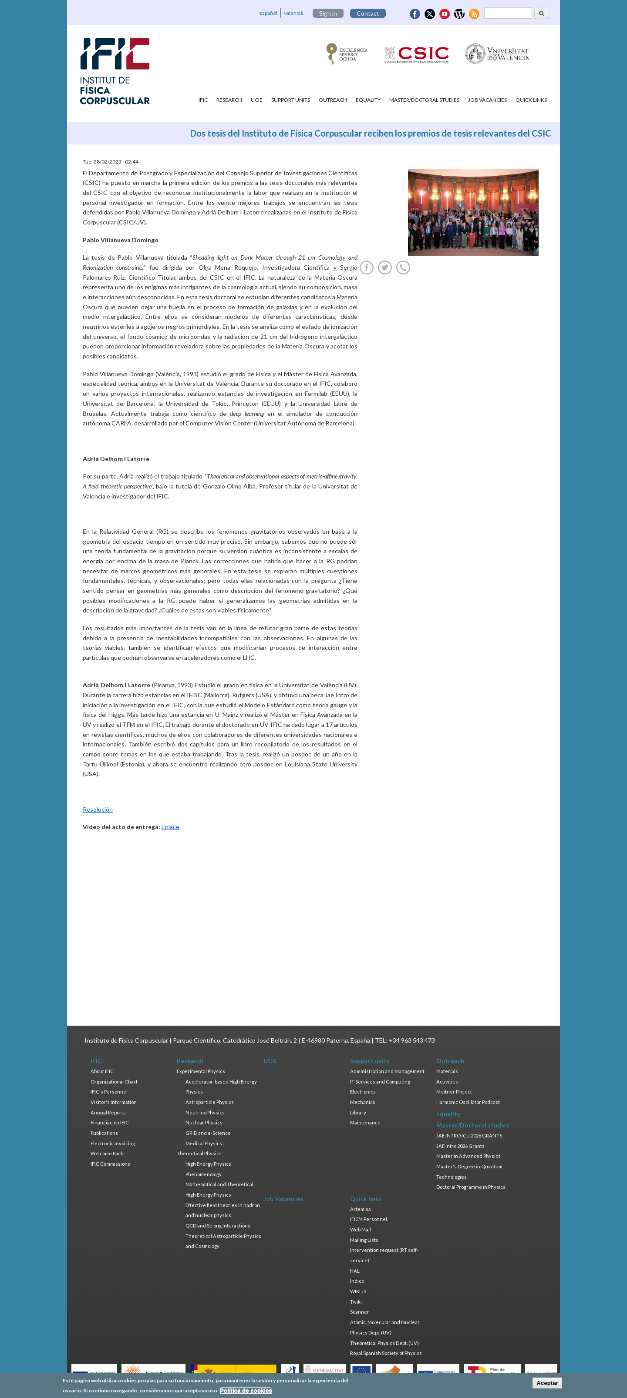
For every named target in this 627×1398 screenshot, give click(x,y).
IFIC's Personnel (109, 1091)
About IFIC (102, 1071)
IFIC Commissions (110, 1164)
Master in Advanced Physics (468, 1156)
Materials (447, 1071)
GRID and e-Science (208, 1133)
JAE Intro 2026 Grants (460, 1146)
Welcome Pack (107, 1153)
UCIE (257, 100)
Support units (290, 100)
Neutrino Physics (205, 1112)
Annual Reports (108, 1112)
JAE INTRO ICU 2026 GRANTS (469, 1135)
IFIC (203, 100)
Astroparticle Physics (209, 1102)
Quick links (531, 100)
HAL (355, 1271)
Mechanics (362, 1102)
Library (358, 1112)
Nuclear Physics (203, 1122)
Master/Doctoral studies (424, 100)
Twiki (356, 1301)
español (268, 13)
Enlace (170, 826)
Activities (447, 1081)
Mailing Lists (364, 1240)
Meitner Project (454, 1091)
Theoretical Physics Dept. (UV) (384, 1343)
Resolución (98, 809)
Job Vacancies (487, 100)
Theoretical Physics (199, 1153)
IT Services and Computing (380, 1081)
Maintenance (365, 1122)
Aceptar (547, 1383)
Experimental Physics (201, 1071)
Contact (368, 13)
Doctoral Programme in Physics (471, 1187)
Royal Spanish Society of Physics (386, 1353)
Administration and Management (387, 1071)
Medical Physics (203, 1143)
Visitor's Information (114, 1102)
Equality (368, 100)
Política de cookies (246, 1390)
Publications (104, 1133)
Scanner (359, 1311)
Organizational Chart (114, 1081)
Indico (357, 1281)
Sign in (328, 13)
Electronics (363, 1091)
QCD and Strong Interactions (217, 1225)
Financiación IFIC (110, 1122)
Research (229, 100)
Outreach (333, 100)
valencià (293, 13)
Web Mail (360, 1229)
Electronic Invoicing (113, 1143)
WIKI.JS (358, 1291)
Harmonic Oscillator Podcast (468, 1102)
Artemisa (360, 1209)
